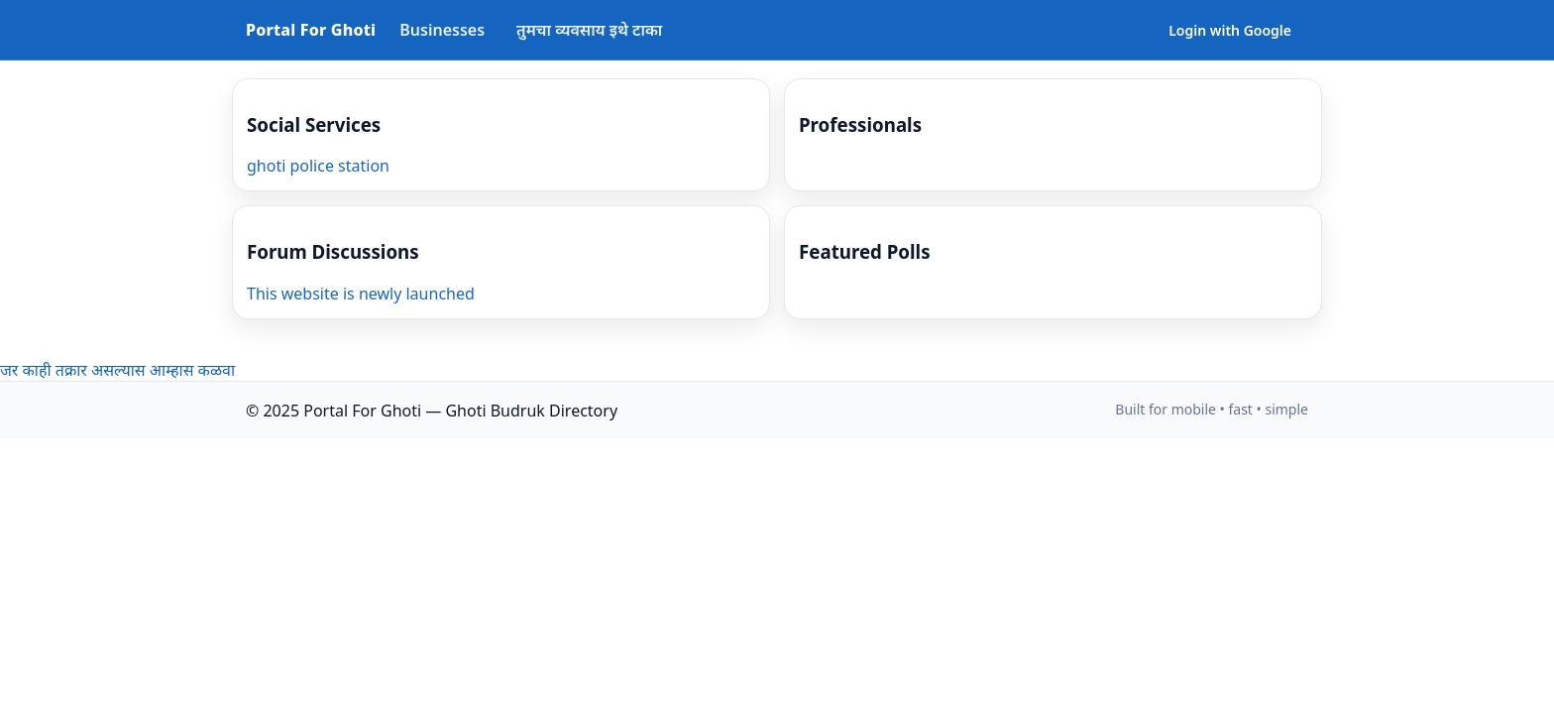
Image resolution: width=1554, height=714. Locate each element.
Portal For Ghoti (311, 30)
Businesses (442, 30)
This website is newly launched (361, 293)
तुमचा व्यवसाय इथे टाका (589, 30)
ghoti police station (318, 166)
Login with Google (1229, 30)
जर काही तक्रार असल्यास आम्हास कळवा (117, 370)
